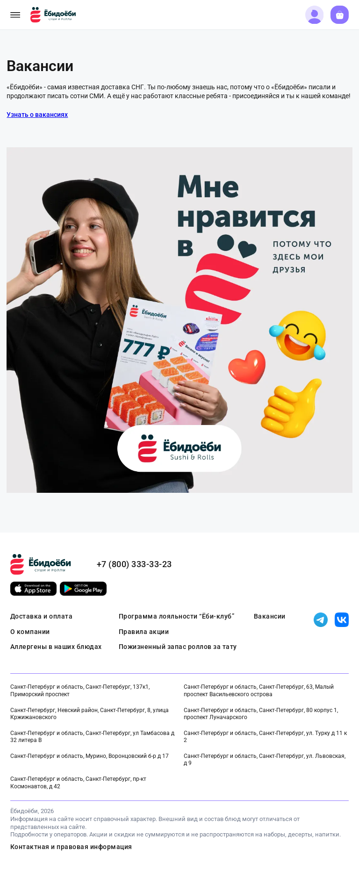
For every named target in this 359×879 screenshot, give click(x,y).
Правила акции (144, 631)
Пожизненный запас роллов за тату (178, 646)
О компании (30, 631)
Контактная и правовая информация (71, 846)
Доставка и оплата (41, 616)
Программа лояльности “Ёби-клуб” (177, 616)
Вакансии (270, 616)
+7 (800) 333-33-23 (134, 564)
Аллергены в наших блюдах (56, 646)
